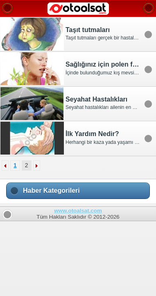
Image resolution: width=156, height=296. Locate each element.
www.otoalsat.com (78, 211)
